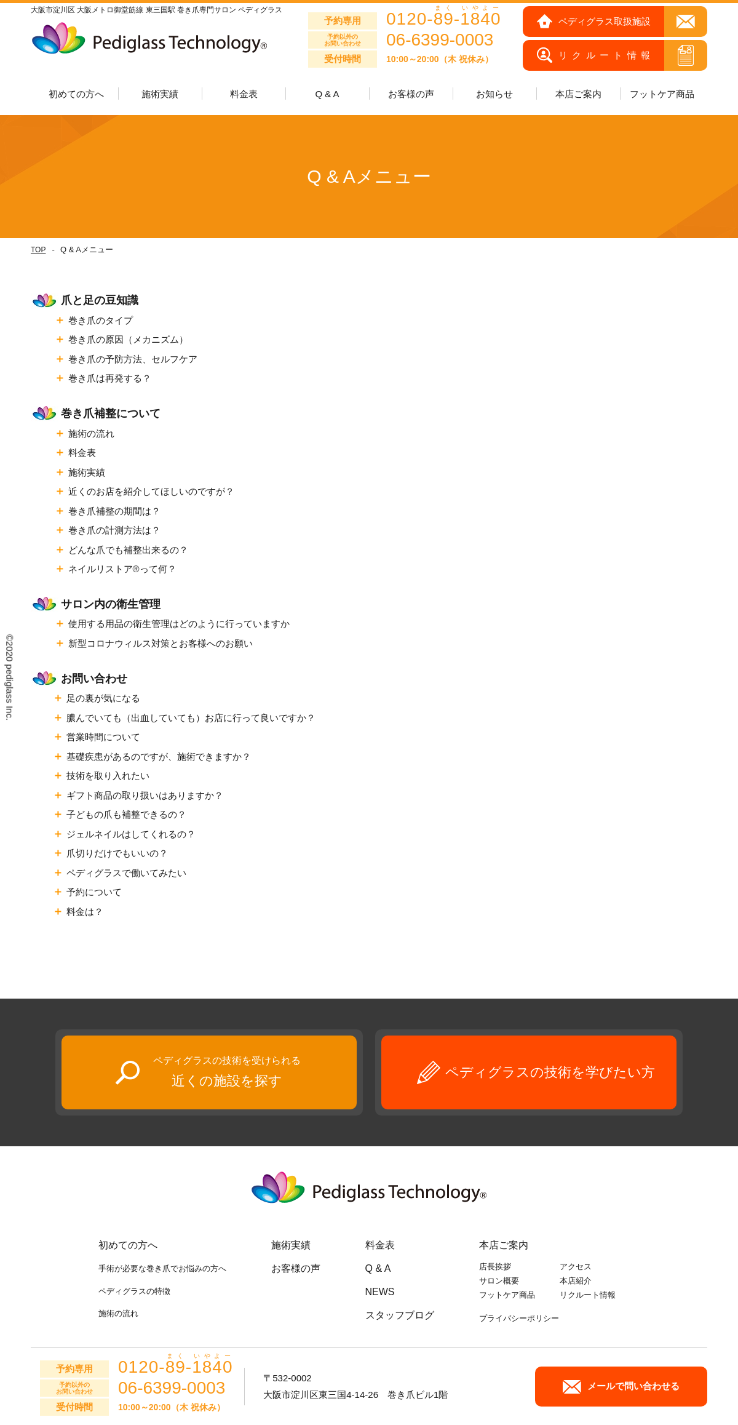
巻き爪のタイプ (100, 320)
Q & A (327, 94)
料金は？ (84, 911)
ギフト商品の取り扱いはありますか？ (144, 795)
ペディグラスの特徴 (134, 1291)
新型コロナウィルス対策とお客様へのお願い (160, 643)
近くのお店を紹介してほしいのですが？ (151, 491)
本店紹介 (576, 1280)
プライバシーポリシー (519, 1318)
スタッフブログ (399, 1315)
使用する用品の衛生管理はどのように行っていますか (179, 623)
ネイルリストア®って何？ (122, 569)
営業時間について (103, 737)
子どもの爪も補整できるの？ (126, 814)
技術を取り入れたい (107, 775)
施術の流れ (91, 433)
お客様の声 (411, 94)
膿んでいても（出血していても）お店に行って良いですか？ (190, 717)
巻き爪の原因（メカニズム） (128, 339)
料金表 (244, 94)
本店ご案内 (503, 1245)
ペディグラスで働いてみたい (126, 873)
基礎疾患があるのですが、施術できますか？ (158, 756)
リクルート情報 (588, 1294)
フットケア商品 (662, 94)
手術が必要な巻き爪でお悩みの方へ (162, 1268)
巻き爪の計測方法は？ (114, 530)
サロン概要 (499, 1280)
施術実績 (86, 472)
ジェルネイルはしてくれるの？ (131, 834)
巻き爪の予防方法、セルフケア (132, 359)
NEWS (380, 1292)
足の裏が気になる (103, 698)
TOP (38, 249)
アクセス (576, 1266)
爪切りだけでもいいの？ (117, 853)
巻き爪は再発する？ (109, 378)
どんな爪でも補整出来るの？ (128, 550)
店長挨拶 (495, 1266)
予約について (94, 892)
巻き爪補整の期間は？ (114, 511)
